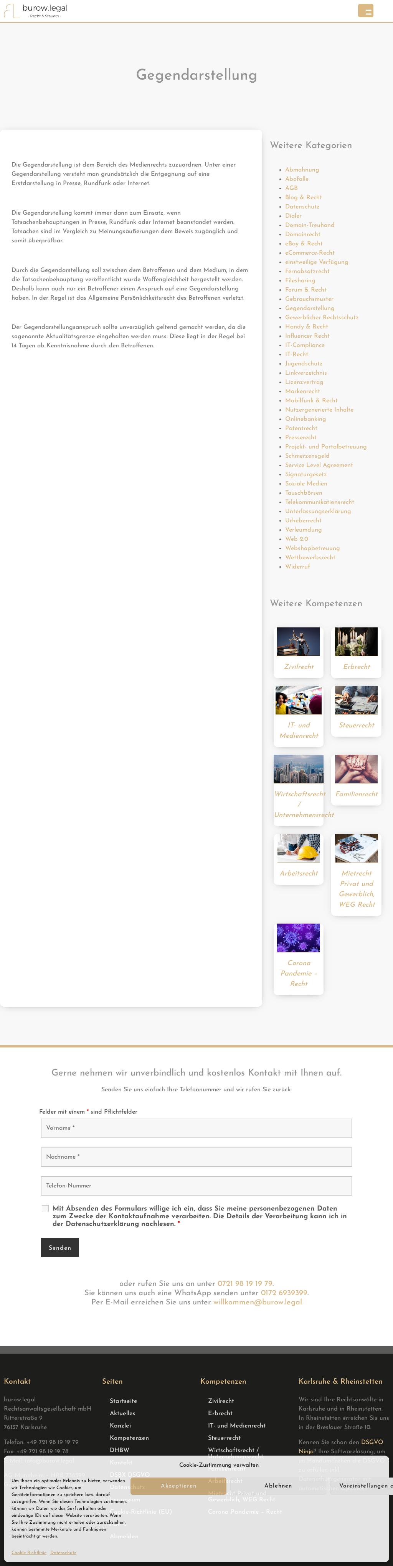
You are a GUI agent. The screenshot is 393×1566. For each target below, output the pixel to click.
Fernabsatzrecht (307, 272)
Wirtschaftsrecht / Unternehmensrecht (235, 1454)
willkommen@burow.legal (257, 1302)
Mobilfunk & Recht (311, 401)
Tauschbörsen (303, 493)
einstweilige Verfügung (316, 262)
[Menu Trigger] (365, 10)
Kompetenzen (129, 1438)
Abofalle (297, 179)
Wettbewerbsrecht (310, 558)
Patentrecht (301, 428)
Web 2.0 (296, 539)
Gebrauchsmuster (309, 299)
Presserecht (301, 438)
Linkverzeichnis (306, 373)
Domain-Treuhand (310, 225)
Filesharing (300, 281)
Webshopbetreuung (312, 548)
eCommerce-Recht (310, 253)
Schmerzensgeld (307, 456)
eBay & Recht (304, 244)
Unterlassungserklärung (318, 512)
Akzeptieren (178, 1486)
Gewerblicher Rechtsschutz (322, 318)
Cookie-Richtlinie (29, 1553)
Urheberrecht (303, 521)
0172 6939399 (284, 1293)
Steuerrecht (224, 1438)
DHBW (119, 1451)
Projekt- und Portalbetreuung (326, 447)
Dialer (293, 216)
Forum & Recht (306, 290)
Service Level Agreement (319, 465)
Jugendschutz (304, 364)
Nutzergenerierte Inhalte (319, 410)
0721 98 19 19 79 (245, 1284)
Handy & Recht (306, 327)
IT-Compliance (305, 345)
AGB (291, 188)
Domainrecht (302, 235)
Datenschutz (63, 1553)
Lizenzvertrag (304, 382)
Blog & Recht (303, 198)
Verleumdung (303, 530)
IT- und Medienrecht (237, 1426)
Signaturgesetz (306, 475)
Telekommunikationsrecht (319, 502)
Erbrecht (220, 1414)
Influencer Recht (307, 336)
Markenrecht (302, 392)
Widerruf (297, 567)
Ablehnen (278, 1486)
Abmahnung (302, 170)
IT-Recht (296, 355)
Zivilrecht (221, 1401)
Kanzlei (120, 1426)
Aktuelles (122, 1414)
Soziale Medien (306, 484)
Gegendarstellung (310, 308)
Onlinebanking (305, 419)
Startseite (123, 1401)
